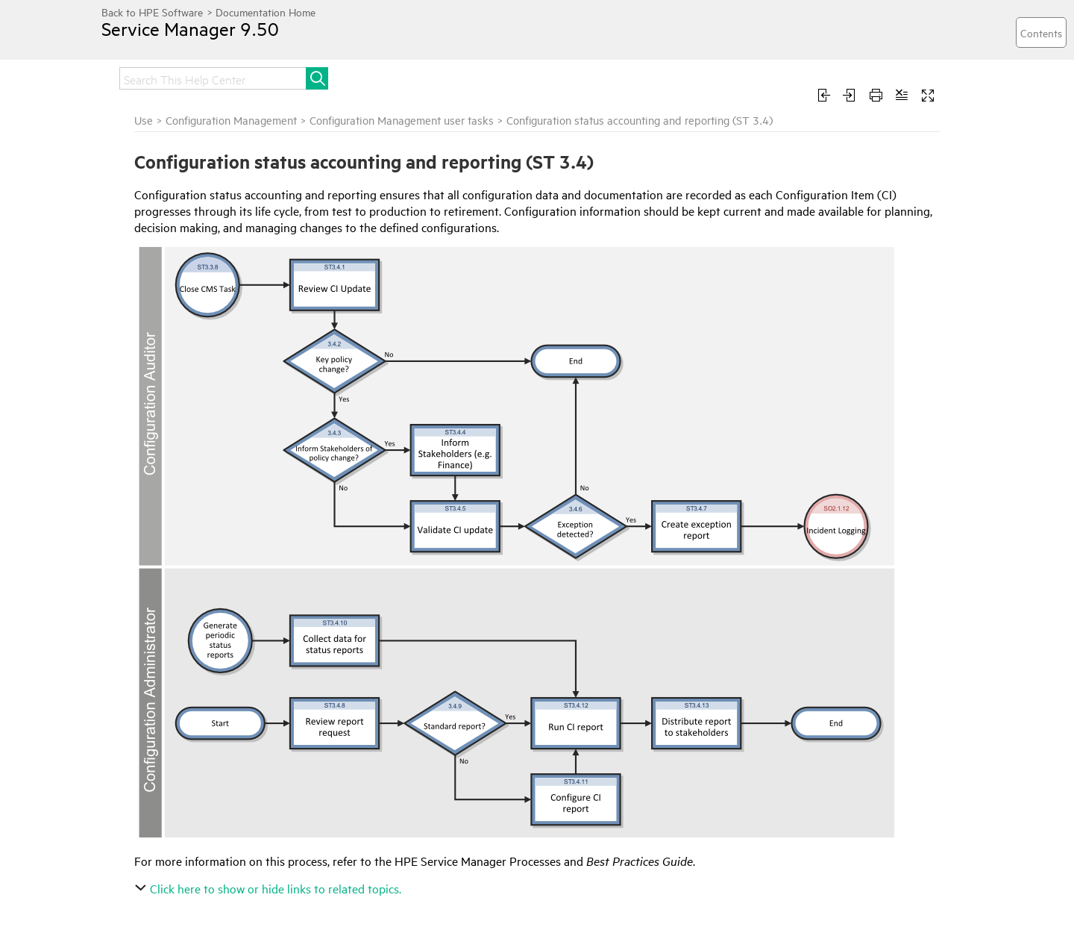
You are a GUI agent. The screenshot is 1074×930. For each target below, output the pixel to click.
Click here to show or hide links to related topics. (269, 888)
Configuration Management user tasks (402, 120)
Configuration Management (231, 120)
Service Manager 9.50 (190, 28)
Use (143, 120)
